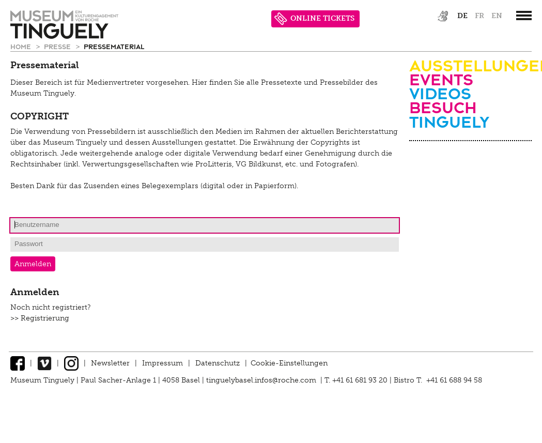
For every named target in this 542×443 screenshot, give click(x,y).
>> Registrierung (39, 318)
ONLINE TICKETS (314, 18)
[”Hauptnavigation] (524, 15)
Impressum (162, 363)
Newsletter (110, 363)
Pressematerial (114, 46)
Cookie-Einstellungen (289, 363)
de (462, 15)
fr (479, 15)
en (496, 15)
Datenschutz (217, 363)
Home (21, 46)
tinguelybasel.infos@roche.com (262, 380)
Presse (58, 46)
